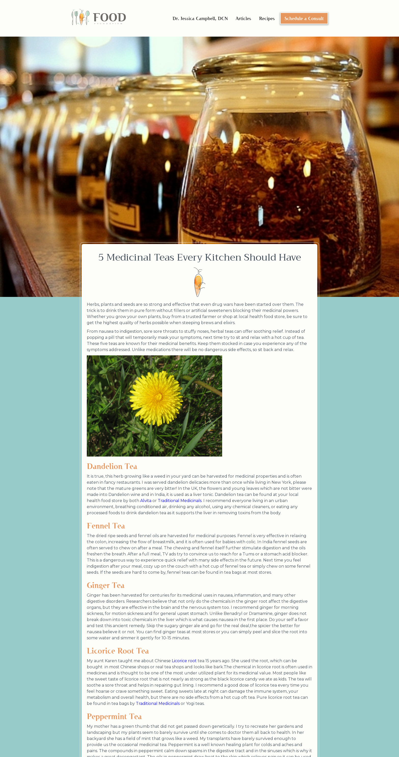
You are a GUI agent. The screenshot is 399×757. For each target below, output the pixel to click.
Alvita (145, 500)
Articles (243, 18)
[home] (98, 18)
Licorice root (184, 660)
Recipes (267, 18)
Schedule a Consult (304, 18)
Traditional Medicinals (180, 500)
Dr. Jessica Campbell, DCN (200, 18)
